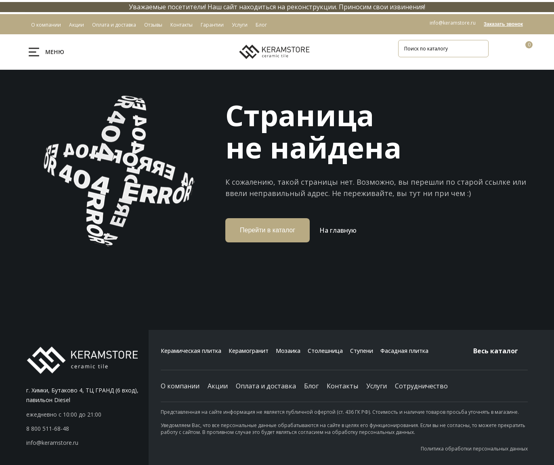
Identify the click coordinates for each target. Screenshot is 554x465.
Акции (218, 386)
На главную (338, 230)
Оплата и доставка (266, 386)
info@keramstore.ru (453, 22)
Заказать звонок (503, 24)
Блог (311, 386)
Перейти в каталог (267, 230)
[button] (87, 429)
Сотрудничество (421, 386)
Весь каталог (500, 351)
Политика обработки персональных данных (474, 448)
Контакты (342, 386)
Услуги (376, 386)
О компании (180, 386)
